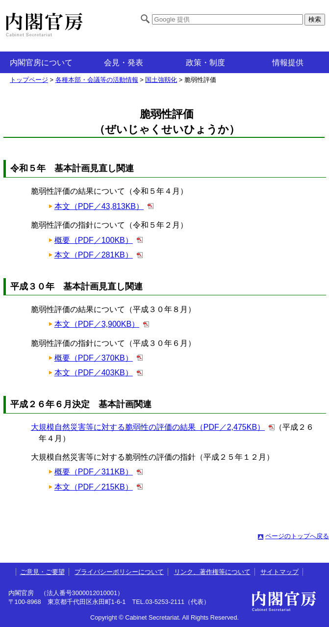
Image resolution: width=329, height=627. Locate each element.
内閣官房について (41, 62)
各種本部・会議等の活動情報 (96, 79)
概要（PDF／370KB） (93, 358)
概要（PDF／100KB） (93, 240)
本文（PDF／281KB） (93, 255)
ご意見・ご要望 (42, 571)
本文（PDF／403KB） (93, 372)
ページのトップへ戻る (297, 536)
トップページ (29, 79)
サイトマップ (279, 571)
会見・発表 (123, 62)
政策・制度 (205, 62)
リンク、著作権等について (212, 571)
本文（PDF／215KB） (93, 487)
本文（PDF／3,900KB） (96, 324)
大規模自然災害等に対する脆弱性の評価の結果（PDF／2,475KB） (148, 427)
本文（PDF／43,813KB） (99, 206)
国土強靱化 (161, 79)
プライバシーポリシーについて (119, 571)
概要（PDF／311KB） (93, 472)
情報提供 (288, 62)
